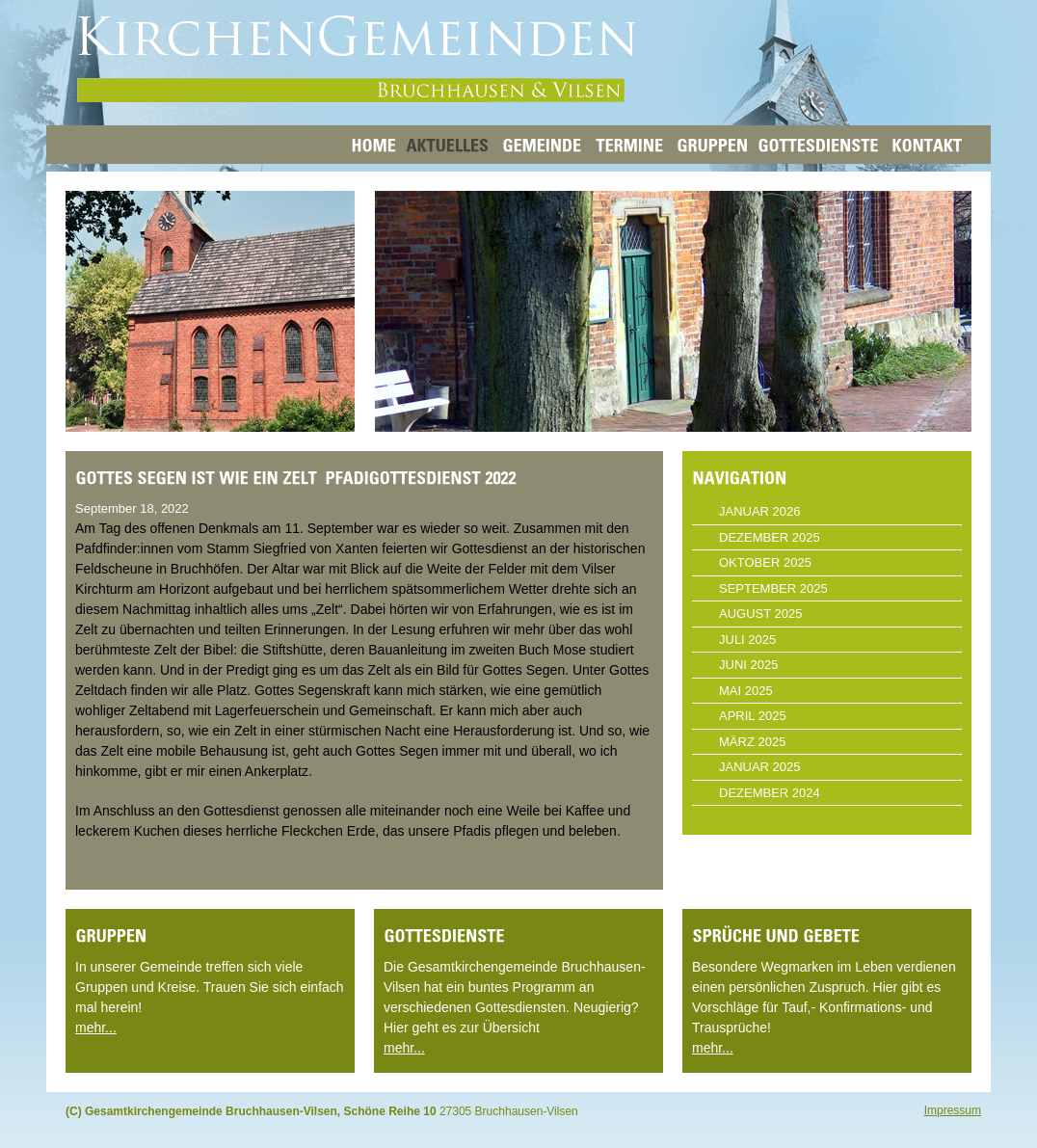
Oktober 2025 (765, 562)
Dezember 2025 (769, 537)
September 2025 (773, 588)
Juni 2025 (748, 664)
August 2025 (760, 613)
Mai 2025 (746, 690)
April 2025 (752, 715)
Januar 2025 (760, 767)
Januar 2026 (760, 511)
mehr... (96, 1027)
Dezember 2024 (769, 793)
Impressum (952, 1110)
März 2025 (752, 741)
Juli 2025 (747, 639)
